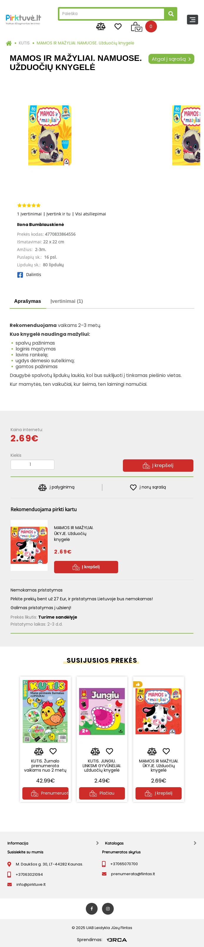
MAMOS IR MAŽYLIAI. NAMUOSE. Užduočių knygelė (85, 43)
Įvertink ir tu (58, 214)
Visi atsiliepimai (90, 214)
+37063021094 (29, 874)
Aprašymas (27, 301)
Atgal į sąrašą (171, 58)
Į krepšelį (158, 465)
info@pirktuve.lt (31, 884)
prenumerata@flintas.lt (133, 874)
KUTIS (24, 43)
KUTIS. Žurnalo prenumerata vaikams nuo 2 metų (45, 765)
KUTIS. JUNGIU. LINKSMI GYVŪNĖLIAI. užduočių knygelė (102, 765)
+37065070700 (124, 864)
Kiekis (16, 455)
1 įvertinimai (29, 214)
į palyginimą (56, 487)
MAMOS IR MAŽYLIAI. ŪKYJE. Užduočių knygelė (158, 765)
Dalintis (29, 274)
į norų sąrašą (148, 487)
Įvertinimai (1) (67, 301)
